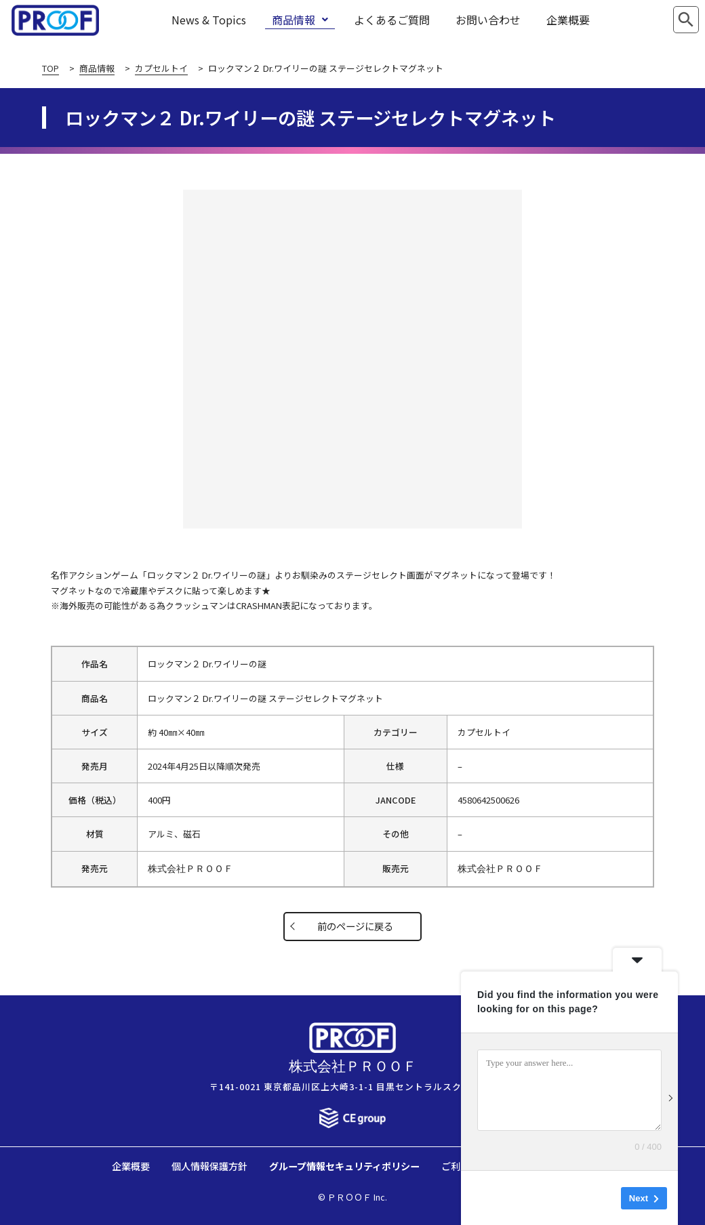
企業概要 (568, 20)
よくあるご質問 (392, 20)
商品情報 (300, 20)
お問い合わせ (488, 20)
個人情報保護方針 (209, 1166)
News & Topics (209, 20)
